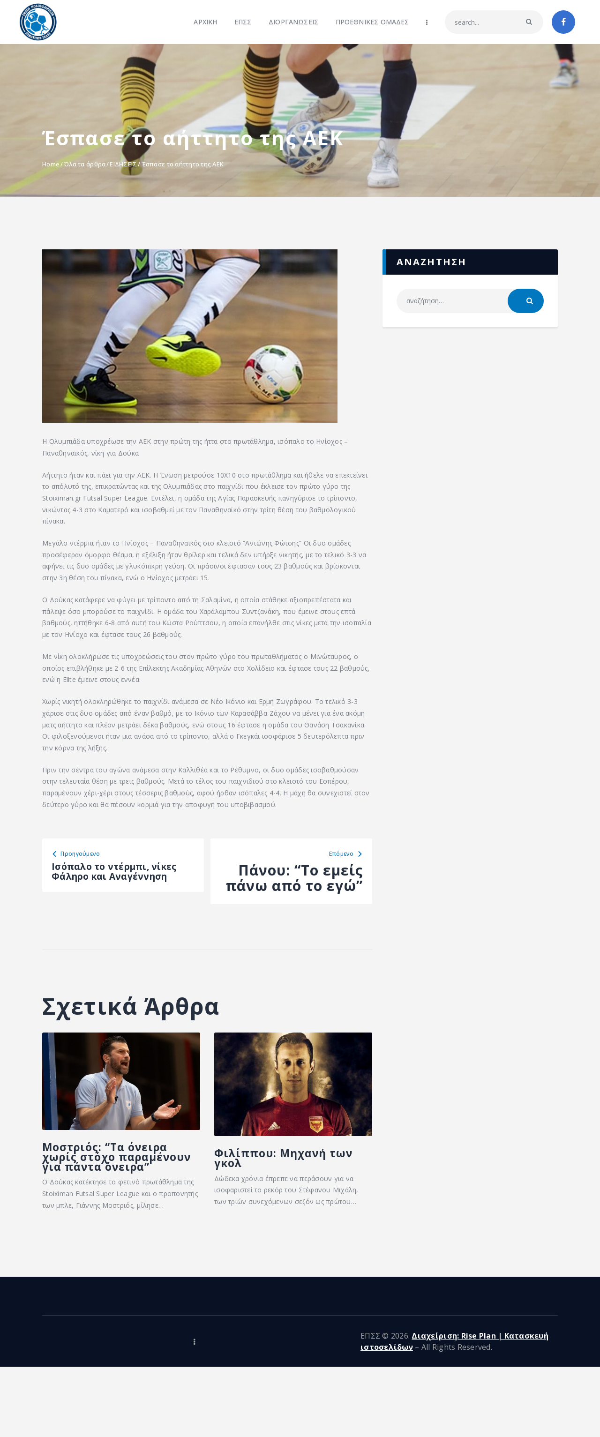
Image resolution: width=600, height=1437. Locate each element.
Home (51, 164)
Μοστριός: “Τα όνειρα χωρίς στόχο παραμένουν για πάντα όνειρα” (115, 1213)
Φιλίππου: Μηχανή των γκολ (270, 1203)
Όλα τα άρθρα (84, 164)
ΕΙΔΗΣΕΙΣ (123, 164)
